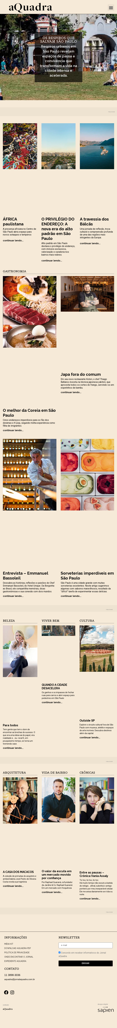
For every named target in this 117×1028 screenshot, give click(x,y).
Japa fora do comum (81, 374)
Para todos (10, 725)
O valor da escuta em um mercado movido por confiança (57, 874)
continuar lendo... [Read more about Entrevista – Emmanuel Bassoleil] (13, 596)
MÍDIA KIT (8, 944)
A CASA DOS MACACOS (18, 872)
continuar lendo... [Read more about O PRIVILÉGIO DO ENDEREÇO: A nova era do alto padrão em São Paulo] (51, 260)
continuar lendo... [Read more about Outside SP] (90, 737)
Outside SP (87, 720)
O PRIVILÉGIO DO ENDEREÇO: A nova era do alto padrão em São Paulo (57, 229)
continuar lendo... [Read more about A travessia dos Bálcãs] (90, 243)
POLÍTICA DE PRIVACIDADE (17, 952)
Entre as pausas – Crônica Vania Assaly (94, 874)
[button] (111, 7)
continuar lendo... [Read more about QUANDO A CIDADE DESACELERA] (52, 702)
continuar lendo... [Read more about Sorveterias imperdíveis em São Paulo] (71, 596)
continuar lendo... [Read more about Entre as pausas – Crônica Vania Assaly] (90, 898)
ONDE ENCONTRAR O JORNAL (18, 957)
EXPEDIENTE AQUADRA (15, 961)
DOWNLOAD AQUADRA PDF (17, 948)
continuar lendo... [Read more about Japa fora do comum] (71, 392)
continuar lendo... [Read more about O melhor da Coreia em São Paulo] (13, 430)
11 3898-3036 (12, 975)
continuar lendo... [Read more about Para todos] (13, 748)
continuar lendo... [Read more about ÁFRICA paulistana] (13, 240)
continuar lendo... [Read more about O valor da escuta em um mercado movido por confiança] (52, 892)
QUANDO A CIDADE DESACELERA (54, 686)
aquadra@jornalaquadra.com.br (19, 979)
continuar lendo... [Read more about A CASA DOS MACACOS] (13, 886)
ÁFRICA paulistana (13, 221)
